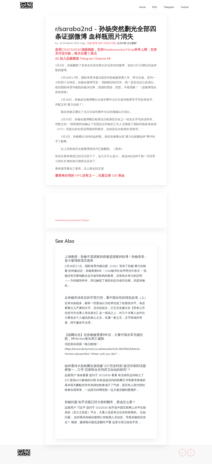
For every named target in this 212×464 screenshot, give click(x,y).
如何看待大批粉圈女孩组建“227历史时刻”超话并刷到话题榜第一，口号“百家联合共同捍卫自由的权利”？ (105, 368)
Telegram (168, 7)
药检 (113, 43)
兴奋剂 (107, 43)
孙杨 (89, 43)
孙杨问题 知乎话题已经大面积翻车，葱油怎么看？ (100, 402)
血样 (100, 43)
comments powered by (72, 220)
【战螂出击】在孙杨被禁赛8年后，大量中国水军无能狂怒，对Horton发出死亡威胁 (104, 336)
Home (142, 7)
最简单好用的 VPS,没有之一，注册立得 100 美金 (90, 175)
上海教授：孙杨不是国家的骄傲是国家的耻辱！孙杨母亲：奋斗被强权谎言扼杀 (106, 258)
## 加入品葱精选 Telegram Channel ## (83, 58)
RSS (154, 7)
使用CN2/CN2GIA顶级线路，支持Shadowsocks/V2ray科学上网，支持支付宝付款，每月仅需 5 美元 (106, 51)
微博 (95, 43)
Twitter (184, 7)
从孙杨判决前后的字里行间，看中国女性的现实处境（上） (106, 298)
